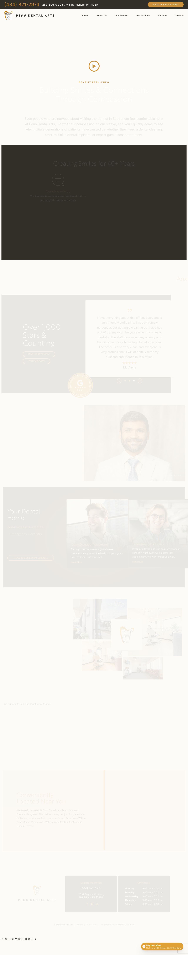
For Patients (143, 15)
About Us (101, 15)
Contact (179, 15)
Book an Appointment (165, 4)
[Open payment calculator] (162, 946)
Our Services (122, 15)
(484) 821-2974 (21, 5)
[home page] (29, 15)
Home (85, 15)
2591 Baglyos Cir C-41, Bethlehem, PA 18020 (70, 5)
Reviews (162, 15)
